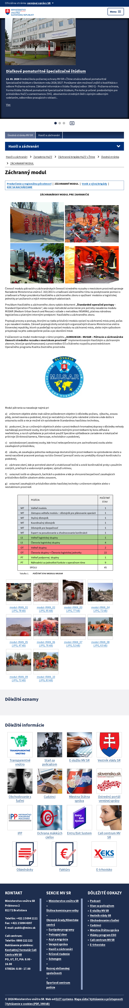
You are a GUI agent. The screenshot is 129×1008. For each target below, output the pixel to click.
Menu (115, 12)
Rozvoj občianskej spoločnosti (58, 971)
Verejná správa (58, 944)
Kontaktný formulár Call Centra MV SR (20, 952)
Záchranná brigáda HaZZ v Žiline (76, 156)
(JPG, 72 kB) (100, 596)
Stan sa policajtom (102, 906)
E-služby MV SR (99, 910)
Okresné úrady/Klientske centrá (62, 922)
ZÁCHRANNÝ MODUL (22, 163)
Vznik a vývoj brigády (94, 183)
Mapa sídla (81, 999)
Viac (8, 104)
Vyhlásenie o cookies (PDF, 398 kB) (28, 1004)
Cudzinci (95, 925)
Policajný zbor (58, 934)
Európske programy (61, 929)
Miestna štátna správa (104, 930)
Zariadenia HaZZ (42, 156)
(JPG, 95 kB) (45, 596)
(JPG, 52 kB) (73, 630)
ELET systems (64, 999)
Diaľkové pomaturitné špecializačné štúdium (46, 71)
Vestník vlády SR (100, 915)
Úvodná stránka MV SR (20, 135)
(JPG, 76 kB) (45, 630)
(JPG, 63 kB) (100, 630)
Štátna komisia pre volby (62, 910)
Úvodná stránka (110, 156)
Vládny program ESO (103, 935)
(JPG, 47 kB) (18, 630)
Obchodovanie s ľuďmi (104, 920)
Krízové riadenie (59, 954)
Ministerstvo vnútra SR (64, 901)
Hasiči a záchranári (49, 135)
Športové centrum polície (58, 985)
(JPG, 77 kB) (73, 596)
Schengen (55, 959)
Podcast (95, 901)
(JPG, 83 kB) (45, 665)
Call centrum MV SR (102, 940)
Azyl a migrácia (58, 939)
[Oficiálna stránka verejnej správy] (41, 3)
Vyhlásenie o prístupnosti (106, 999)
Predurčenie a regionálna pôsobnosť (29, 183)
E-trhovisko (97, 945)
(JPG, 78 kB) (18, 596)
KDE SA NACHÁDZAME (19, 187)
